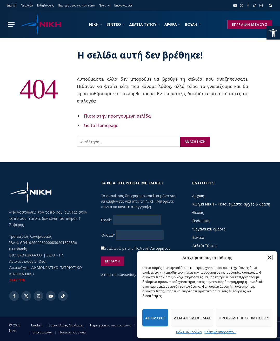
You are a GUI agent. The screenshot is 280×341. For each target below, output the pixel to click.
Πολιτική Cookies (189, 332)
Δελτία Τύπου (204, 245)
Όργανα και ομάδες (208, 229)
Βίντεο (198, 237)
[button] (273, 33)
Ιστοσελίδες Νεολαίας (66, 325)
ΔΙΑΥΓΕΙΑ (17, 280)
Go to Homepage (101, 125)
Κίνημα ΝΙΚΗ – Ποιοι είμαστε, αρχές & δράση (231, 204)
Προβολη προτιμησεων (244, 317)
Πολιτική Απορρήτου (153, 248)
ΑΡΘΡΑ (170, 24)
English (11, 5)
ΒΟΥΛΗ (191, 24)
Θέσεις (198, 212)
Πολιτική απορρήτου (220, 332)
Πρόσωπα (200, 220)
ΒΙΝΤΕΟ (113, 24)
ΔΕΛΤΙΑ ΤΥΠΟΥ (142, 24)
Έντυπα (104, 5)
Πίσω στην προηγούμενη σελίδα (117, 116)
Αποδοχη (155, 317)
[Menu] (11, 24)
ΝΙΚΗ (93, 24)
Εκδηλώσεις (45, 5)
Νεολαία (27, 5)
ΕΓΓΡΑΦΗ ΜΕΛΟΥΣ (250, 24)
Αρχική (198, 195)
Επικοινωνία (123, 5)
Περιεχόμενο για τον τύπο (76, 5)
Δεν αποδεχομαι (192, 317)
